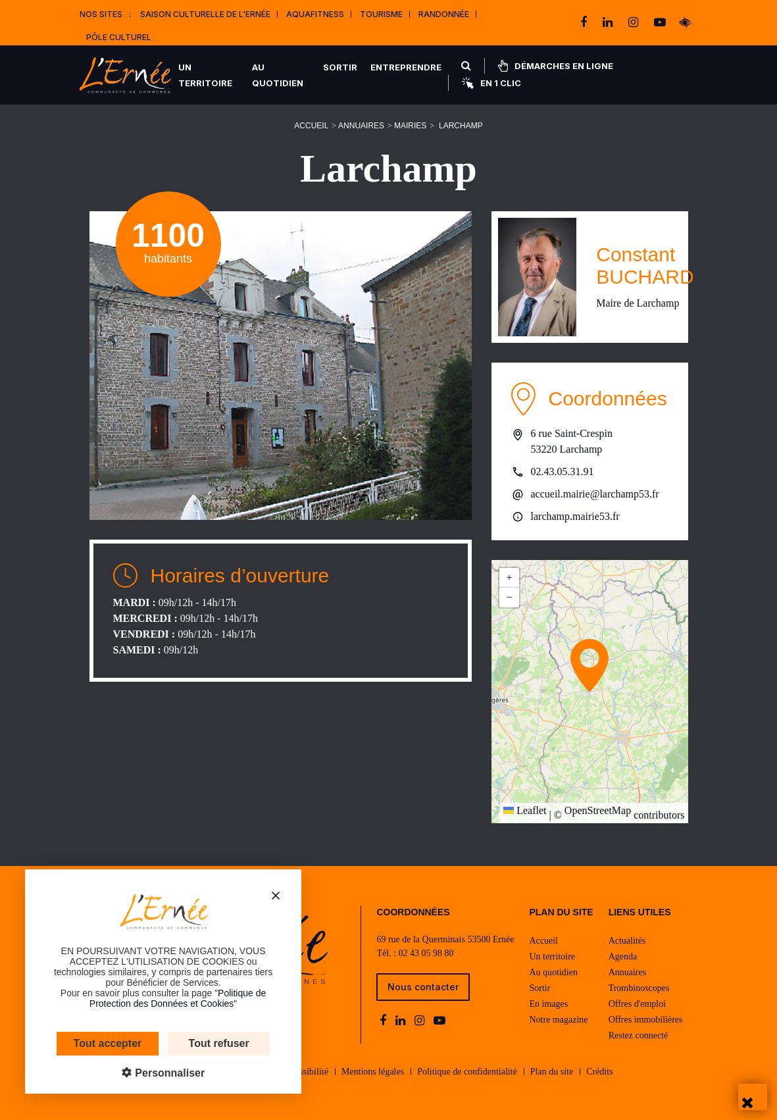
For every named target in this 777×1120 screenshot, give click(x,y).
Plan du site (551, 1072)
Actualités (627, 941)
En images (548, 1004)
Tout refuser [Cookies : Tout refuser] (191, 1043)
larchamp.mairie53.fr (575, 516)
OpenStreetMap (597, 810)
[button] (589, 665)
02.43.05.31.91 (562, 471)
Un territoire (205, 75)
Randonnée (443, 14)
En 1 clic (491, 83)
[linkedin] (609, 22)
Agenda (623, 956)
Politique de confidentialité (467, 1072)
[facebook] (584, 22)
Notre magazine (558, 1020)
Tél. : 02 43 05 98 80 (414, 953)
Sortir (340, 67)
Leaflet (524, 810)
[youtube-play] (660, 22)
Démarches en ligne (555, 66)
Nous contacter (423, 986)
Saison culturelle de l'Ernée (205, 14)
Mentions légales (372, 1072)
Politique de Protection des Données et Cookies (151, 998)
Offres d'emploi (637, 1004)
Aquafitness (315, 14)
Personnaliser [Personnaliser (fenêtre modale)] (141, 1073)
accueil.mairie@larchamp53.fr (595, 493)
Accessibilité (304, 1072)
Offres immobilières (646, 1020)
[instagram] (634, 22)
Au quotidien (277, 75)
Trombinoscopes (639, 988)
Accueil (311, 126)
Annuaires (361, 126)
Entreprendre (405, 67)
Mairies (410, 126)
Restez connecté (638, 1035)
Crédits (599, 1072)
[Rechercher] (466, 66)
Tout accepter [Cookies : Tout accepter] (80, 1043)
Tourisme (381, 14)
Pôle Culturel (118, 37)
